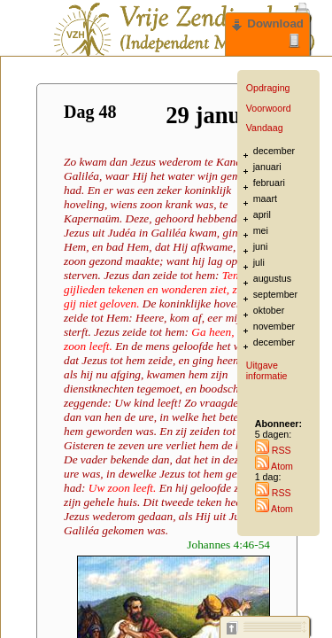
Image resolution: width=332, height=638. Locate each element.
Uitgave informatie (267, 370)
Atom (274, 466)
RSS (273, 450)
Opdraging (268, 87)
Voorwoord (268, 108)
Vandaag (264, 127)
